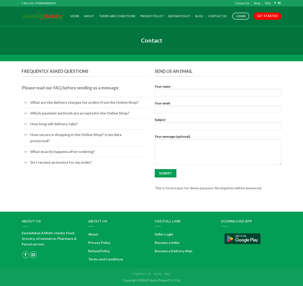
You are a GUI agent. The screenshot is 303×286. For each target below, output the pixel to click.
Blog (257, 3)
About (89, 16)
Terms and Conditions (117, 16)
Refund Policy (179, 16)
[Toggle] (26, 102)
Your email (218, 108)
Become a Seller (167, 242)
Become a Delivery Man (173, 251)
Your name (218, 92)
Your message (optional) (218, 151)
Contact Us (242, 3)
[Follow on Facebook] (275, 3)
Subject (218, 125)
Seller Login (164, 234)
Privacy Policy (152, 16)
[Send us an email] (279, 3)
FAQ (268, 3)
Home (74, 16)
